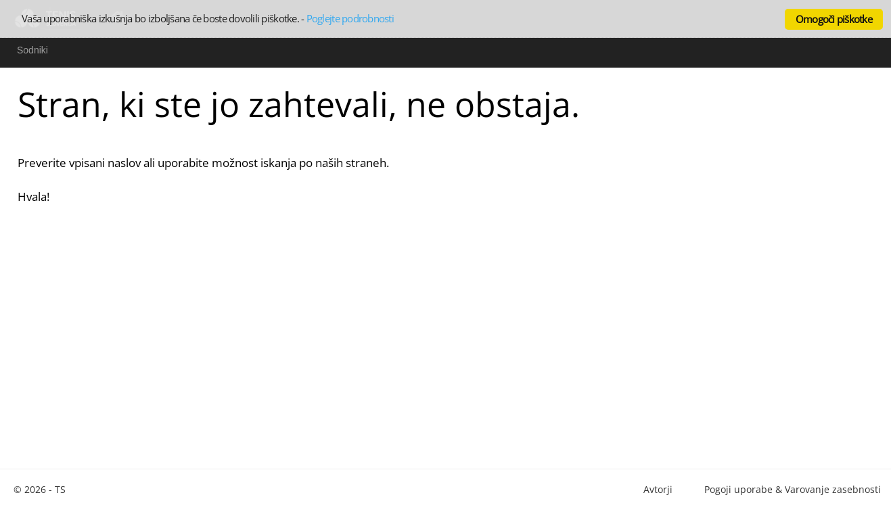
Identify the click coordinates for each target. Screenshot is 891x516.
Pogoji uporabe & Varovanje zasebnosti (792, 489)
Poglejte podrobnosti (350, 18)
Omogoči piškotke (834, 19)
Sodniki (32, 50)
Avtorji (657, 489)
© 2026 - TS (40, 489)
